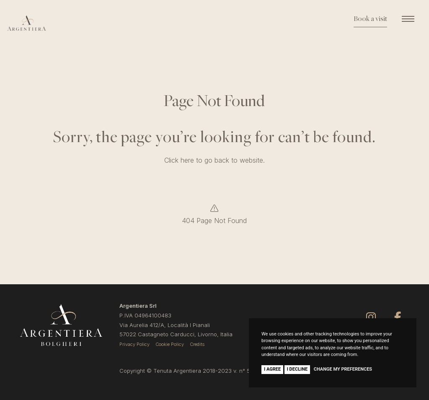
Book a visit (370, 19)
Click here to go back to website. (214, 160)
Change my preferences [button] (343, 369)
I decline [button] (297, 369)
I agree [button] (272, 369)
